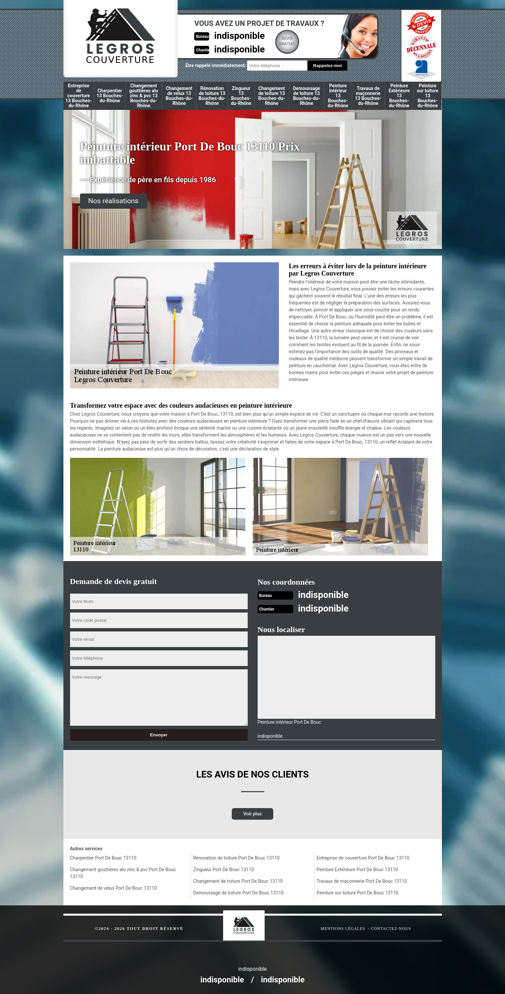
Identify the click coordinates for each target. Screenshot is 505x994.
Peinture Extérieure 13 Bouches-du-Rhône (399, 95)
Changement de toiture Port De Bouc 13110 (238, 880)
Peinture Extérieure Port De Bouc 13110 (357, 868)
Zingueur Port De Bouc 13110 (223, 868)
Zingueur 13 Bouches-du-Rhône (241, 96)
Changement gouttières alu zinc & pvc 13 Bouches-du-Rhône (143, 95)
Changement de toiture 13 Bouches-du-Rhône (271, 96)
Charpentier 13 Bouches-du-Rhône (110, 95)
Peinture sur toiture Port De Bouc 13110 (357, 892)
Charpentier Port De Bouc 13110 (103, 857)
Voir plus (252, 813)
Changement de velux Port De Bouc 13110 (113, 887)
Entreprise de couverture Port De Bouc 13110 (362, 857)
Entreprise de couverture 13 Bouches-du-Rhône (78, 95)
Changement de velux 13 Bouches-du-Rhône (179, 96)
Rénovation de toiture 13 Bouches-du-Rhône (212, 96)
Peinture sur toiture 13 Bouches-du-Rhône (427, 95)
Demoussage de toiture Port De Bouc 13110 (238, 892)
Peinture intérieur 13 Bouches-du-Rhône (338, 95)
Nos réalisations (113, 201)
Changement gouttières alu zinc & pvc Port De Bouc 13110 (123, 872)
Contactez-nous (391, 928)
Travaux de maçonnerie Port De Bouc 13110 (361, 880)
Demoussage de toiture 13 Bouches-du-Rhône (306, 96)
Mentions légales (343, 928)
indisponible (230, 35)
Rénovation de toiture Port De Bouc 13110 (236, 857)
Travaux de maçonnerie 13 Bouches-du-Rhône (368, 96)
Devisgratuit (279, 41)
